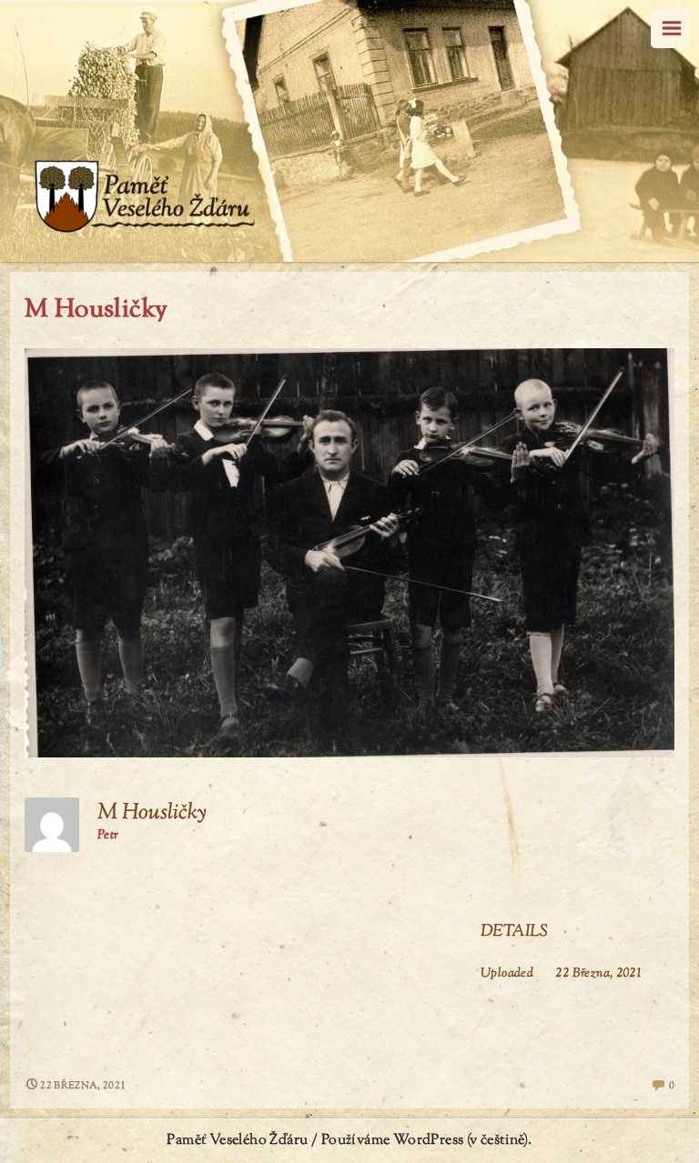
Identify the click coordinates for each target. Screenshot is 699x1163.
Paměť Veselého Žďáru (237, 1140)
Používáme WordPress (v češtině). (426, 1140)
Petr (108, 836)
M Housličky (96, 310)
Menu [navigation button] (670, 28)
